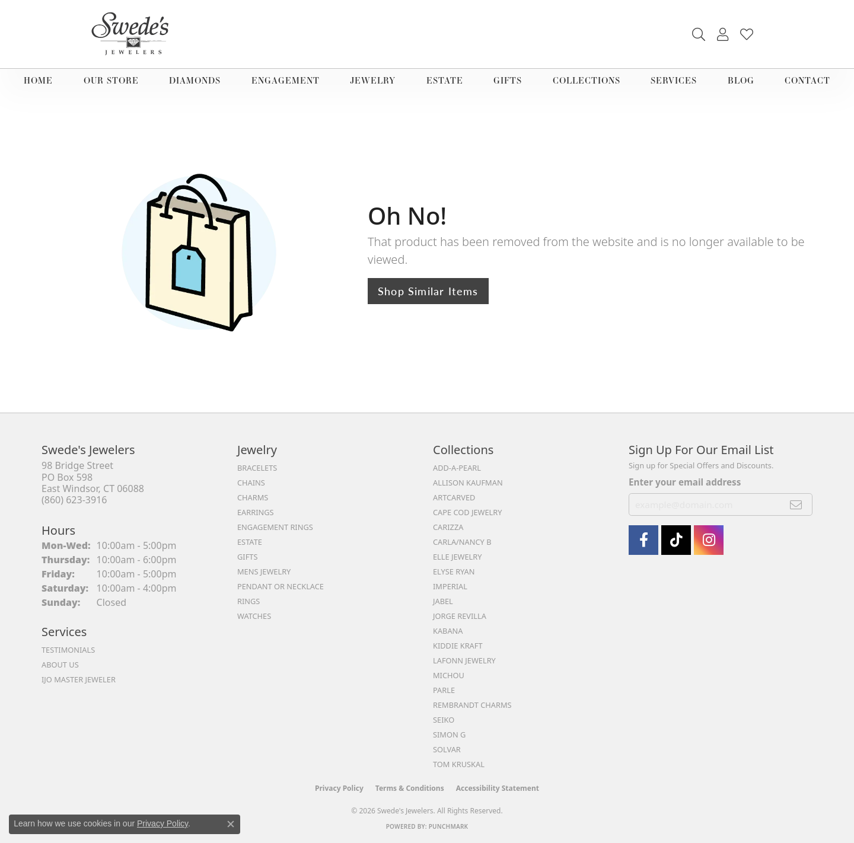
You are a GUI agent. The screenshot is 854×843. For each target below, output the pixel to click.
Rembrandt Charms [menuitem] (472, 705)
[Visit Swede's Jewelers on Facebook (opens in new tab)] (643, 540)
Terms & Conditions (409, 788)
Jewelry (373, 80)
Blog (741, 80)
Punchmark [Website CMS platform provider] (449, 826)
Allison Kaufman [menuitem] (468, 482)
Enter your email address (685, 482)
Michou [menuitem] (448, 675)
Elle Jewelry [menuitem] (457, 556)
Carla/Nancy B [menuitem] (462, 542)
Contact (807, 80)
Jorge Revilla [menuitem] (459, 616)
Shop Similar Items (428, 290)
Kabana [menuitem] (448, 630)
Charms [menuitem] (252, 497)
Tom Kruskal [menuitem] (459, 764)
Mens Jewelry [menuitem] (264, 571)
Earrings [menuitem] (255, 512)
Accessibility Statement (497, 788)
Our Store (111, 80)
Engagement (285, 80)
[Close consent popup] (230, 824)
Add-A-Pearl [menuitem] (457, 467)
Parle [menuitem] (444, 690)
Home (38, 80)
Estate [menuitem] (249, 542)
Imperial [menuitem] (450, 586)
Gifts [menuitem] (247, 556)
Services (674, 80)
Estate (444, 80)
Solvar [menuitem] (447, 749)
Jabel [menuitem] (443, 601)
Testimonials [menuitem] (68, 649)
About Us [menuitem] (60, 664)
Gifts (507, 80)
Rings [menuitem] (248, 601)
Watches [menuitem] (254, 616)
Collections (586, 80)
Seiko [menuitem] (443, 719)
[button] (698, 34)
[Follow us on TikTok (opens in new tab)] (676, 540)
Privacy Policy (339, 788)
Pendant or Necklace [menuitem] (280, 586)
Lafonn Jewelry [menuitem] (464, 660)
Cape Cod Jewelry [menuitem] (467, 512)
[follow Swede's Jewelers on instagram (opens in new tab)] (709, 540)
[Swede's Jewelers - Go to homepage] (133, 34)
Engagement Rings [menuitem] (275, 527)
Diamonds (195, 80)
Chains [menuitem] (251, 482)
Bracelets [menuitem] (257, 467)
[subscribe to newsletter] (796, 504)
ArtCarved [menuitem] (454, 497)
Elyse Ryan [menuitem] (454, 571)
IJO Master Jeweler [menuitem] (79, 679)
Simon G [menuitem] (449, 734)
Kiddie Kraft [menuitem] (458, 645)
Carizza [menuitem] (448, 527)
